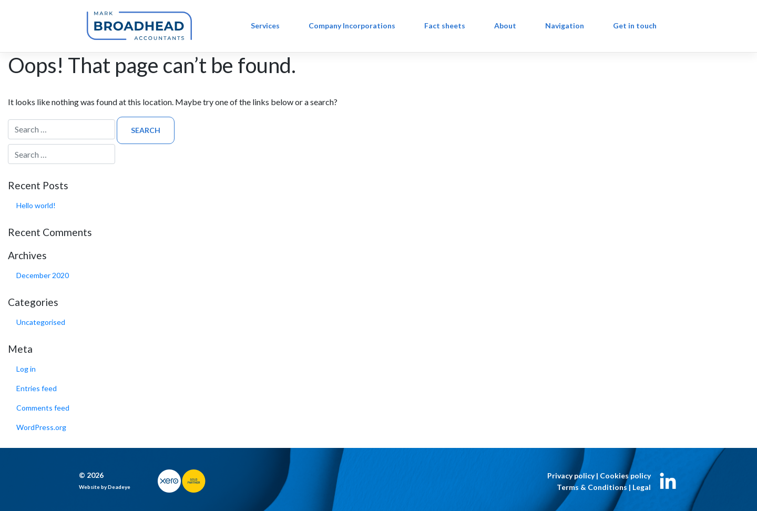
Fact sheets (444, 25)
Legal (641, 487)
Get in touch (635, 25)
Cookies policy (625, 475)
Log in (26, 368)
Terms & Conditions (592, 487)
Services (265, 25)
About (505, 25)
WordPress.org (41, 427)
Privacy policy (571, 475)
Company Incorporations (352, 25)
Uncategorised (40, 322)
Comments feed (42, 407)
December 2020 (42, 275)
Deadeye (119, 487)
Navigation (564, 25)
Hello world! (36, 205)
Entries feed (36, 388)
